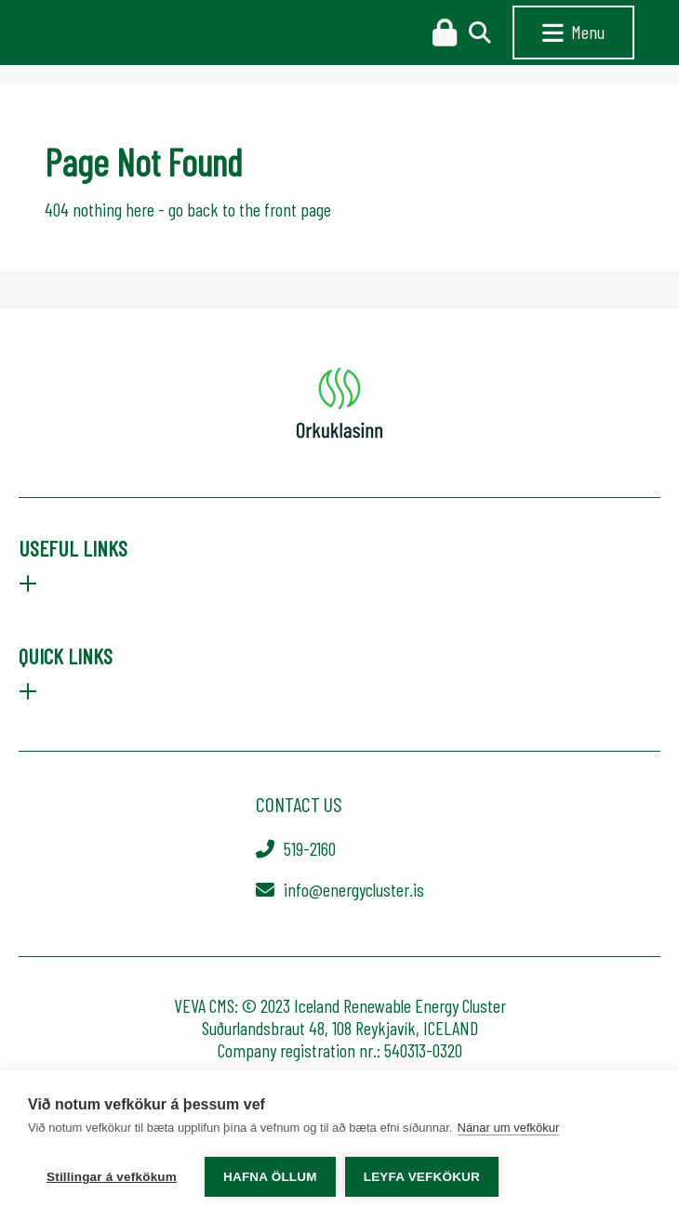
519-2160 (310, 848)
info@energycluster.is (354, 889)
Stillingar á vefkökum (112, 1177)
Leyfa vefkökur (422, 1177)
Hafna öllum (270, 1177)
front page (297, 209)
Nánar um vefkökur (509, 1128)
